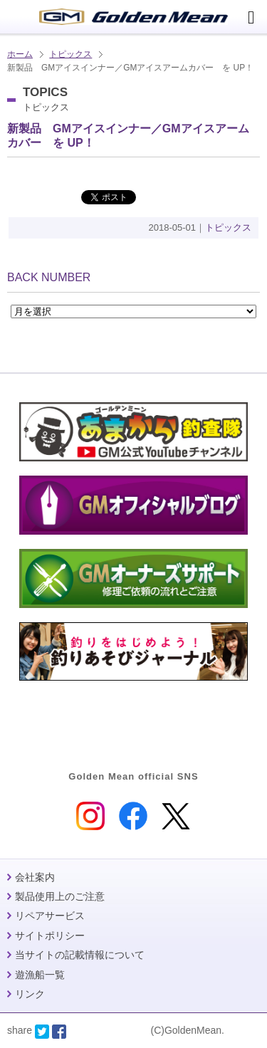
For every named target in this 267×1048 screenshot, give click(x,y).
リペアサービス (50, 915)
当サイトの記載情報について (80, 954)
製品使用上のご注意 (60, 896)
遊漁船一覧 (40, 974)
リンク (30, 994)
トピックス (70, 54)
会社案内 (35, 877)
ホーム (20, 54)
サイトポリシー (50, 935)
